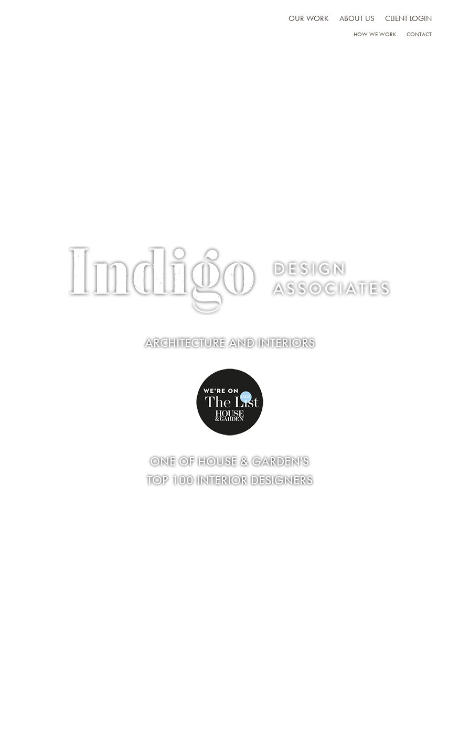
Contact (419, 34)
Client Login (408, 18)
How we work (375, 34)
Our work (309, 18)
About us (357, 18)
